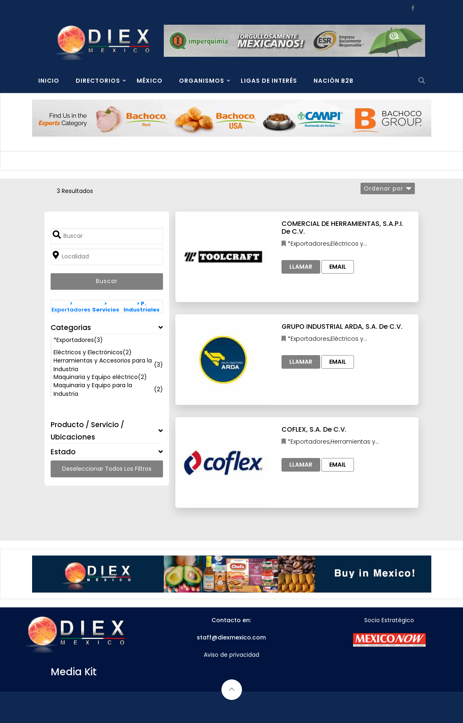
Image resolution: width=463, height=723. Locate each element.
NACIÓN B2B (334, 81)
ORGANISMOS (201, 81)
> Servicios (105, 307)
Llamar (300, 267)
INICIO (48, 81)
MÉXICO (150, 81)
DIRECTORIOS (98, 81)
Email (337, 267)
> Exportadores (70, 307)
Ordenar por (383, 188)
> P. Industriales (141, 307)
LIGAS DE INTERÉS (269, 81)
